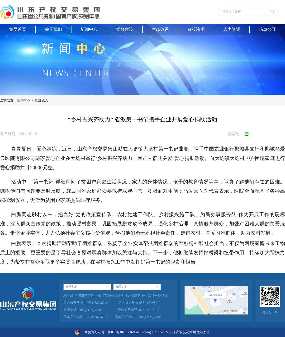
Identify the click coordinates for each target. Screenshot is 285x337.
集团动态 (41, 100)
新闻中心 (23, 100)
